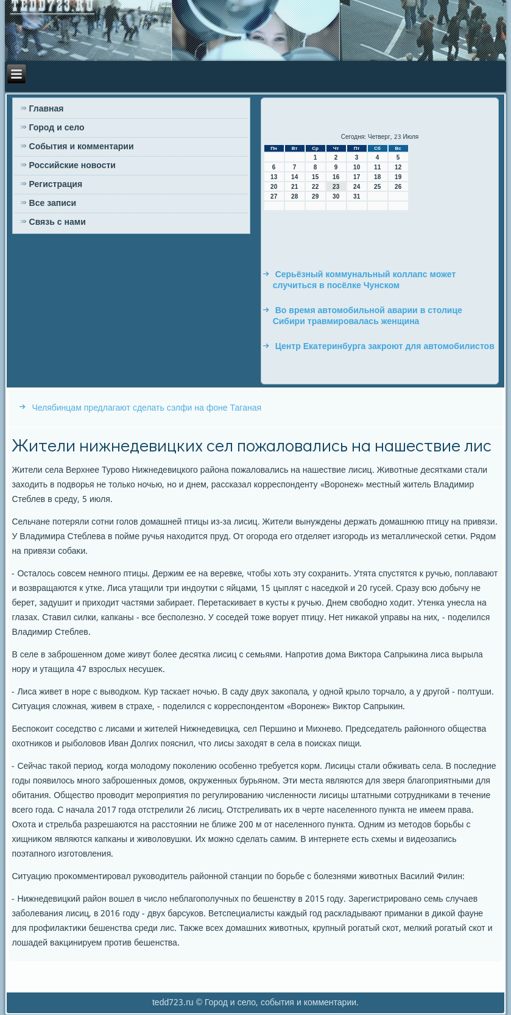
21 (294, 186)
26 (398, 186)
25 (377, 186)
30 (336, 196)
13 (273, 177)
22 (315, 186)
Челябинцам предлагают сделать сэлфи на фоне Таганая (146, 408)
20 (273, 186)
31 (356, 196)
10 (356, 167)
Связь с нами (57, 222)
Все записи (53, 203)
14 (294, 177)
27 (273, 196)
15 (315, 177)
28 (294, 196)
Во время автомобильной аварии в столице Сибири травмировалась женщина (367, 316)
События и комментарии (81, 147)
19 (398, 177)
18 (377, 177)
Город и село (57, 128)
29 (315, 196)
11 (377, 167)
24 (356, 186)
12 (398, 167)
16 (336, 177)
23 (336, 186)
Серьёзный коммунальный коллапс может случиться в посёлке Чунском (364, 280)
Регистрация (56, 184)
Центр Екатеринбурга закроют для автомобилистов (385, 346)
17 (356, 177)
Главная (46, 109)
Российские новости (72, 165)
